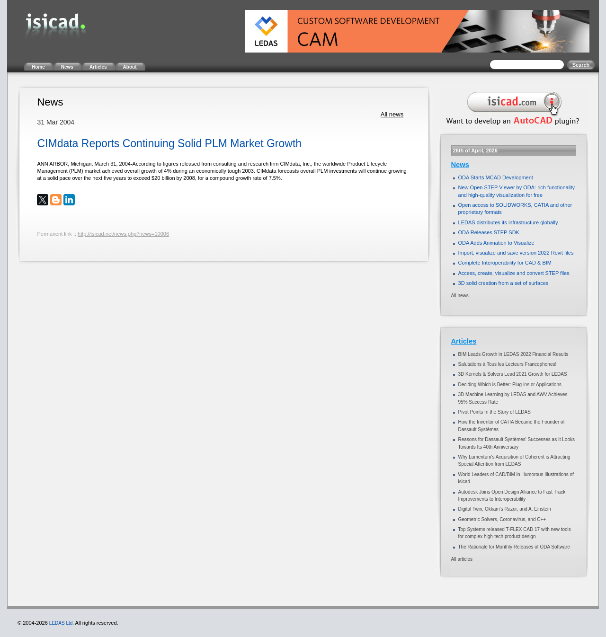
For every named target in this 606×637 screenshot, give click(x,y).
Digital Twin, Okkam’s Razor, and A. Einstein (504, 509)
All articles (462, 559)
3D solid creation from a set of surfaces (503, 283)
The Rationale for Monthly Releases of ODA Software (514, 546)
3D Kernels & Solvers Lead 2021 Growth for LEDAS (512, 374)
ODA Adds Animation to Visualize (496, 243)
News (460, 164)
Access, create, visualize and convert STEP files (514, 273)
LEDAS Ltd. (61, 623)
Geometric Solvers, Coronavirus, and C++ (502, 519)
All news (392, 114)
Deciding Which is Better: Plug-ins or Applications (509, 384)
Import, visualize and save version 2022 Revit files (516, 253)
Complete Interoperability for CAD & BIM (505, 262)
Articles (464, 341)
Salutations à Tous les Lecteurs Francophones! (507, 364)
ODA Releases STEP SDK (488, 232)
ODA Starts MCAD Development (495, 177)
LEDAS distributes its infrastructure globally (508, 222)
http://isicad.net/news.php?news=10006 (123, 234)
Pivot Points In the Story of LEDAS (494, 412)
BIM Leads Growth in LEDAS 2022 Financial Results (513, 354)
